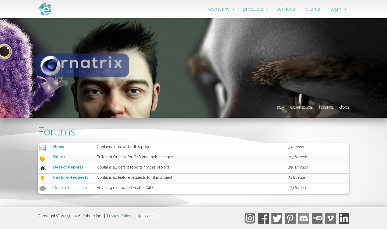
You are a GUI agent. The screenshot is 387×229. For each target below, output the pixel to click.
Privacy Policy (119, 216)
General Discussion (70, 187)
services (286, 9)
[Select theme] (147, 216)
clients (313, 9)
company (219, 9)
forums (312, 106)
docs (342, 106)
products (253, 9)
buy (240, 106)
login (336, 9)
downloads (274, 106)
